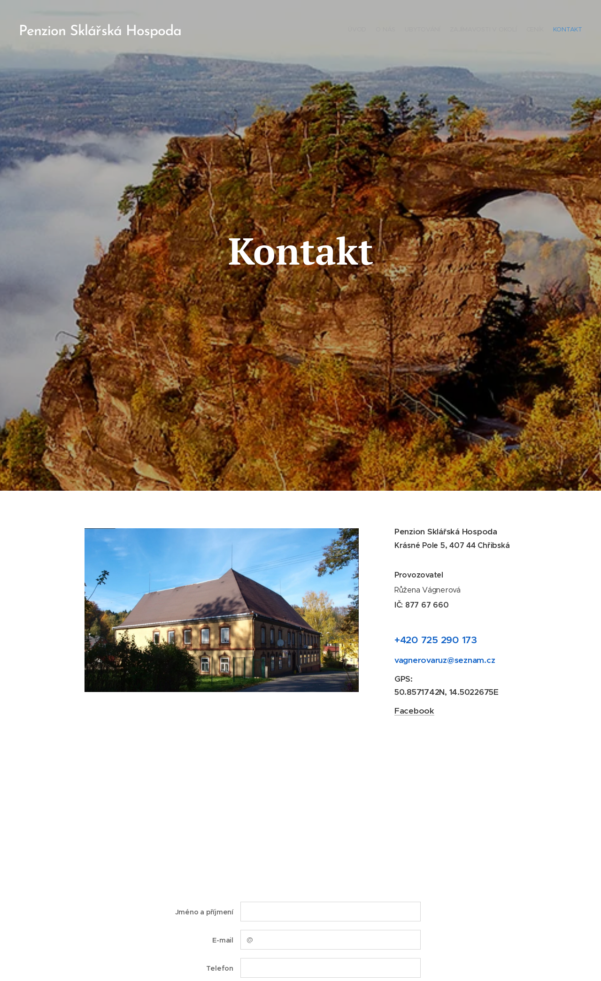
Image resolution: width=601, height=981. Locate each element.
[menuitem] (536, 30)
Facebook (414, 711)
